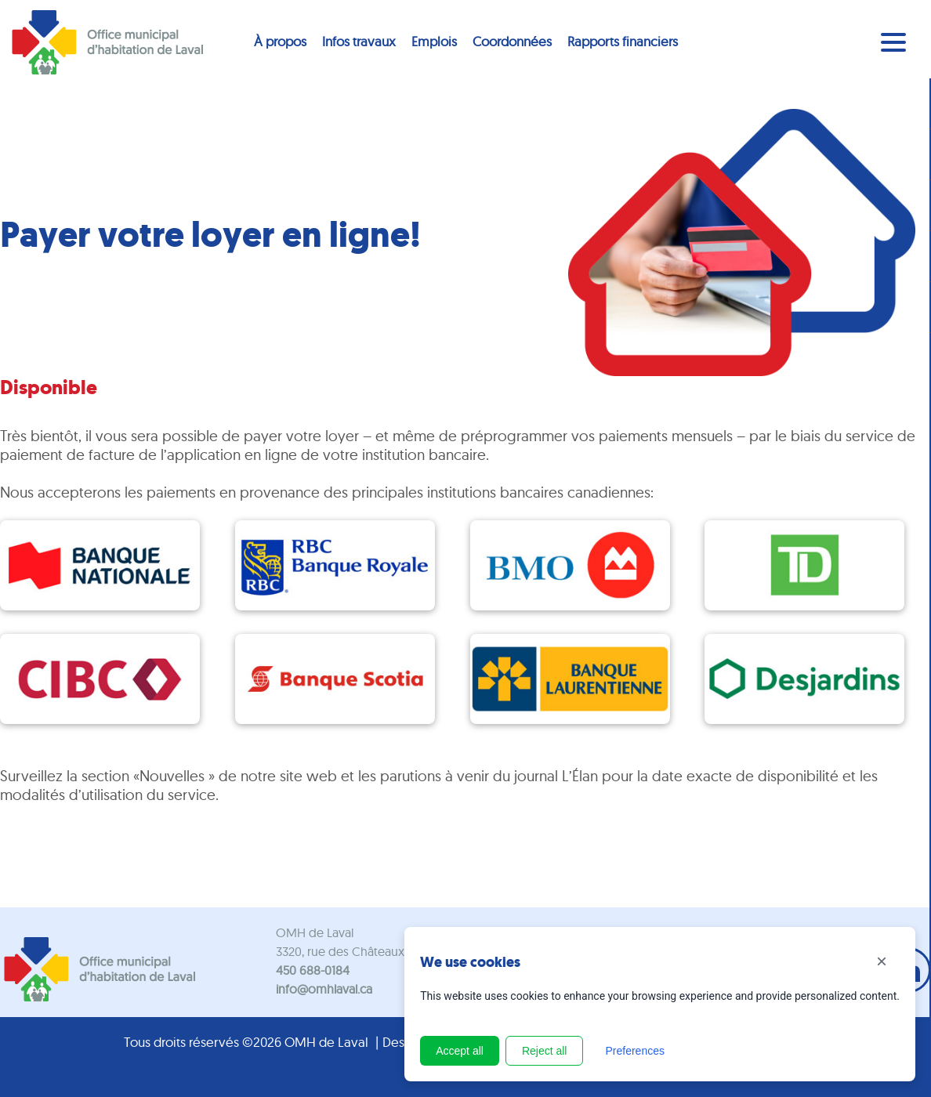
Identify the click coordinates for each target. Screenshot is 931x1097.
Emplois (434, 41)
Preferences (634, 1051)
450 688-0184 (313, 970)
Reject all (544, 1051)
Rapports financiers (622, 41)
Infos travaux (359, 41)
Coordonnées (512, 41)
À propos (280, 41)
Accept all (460, 1051)
